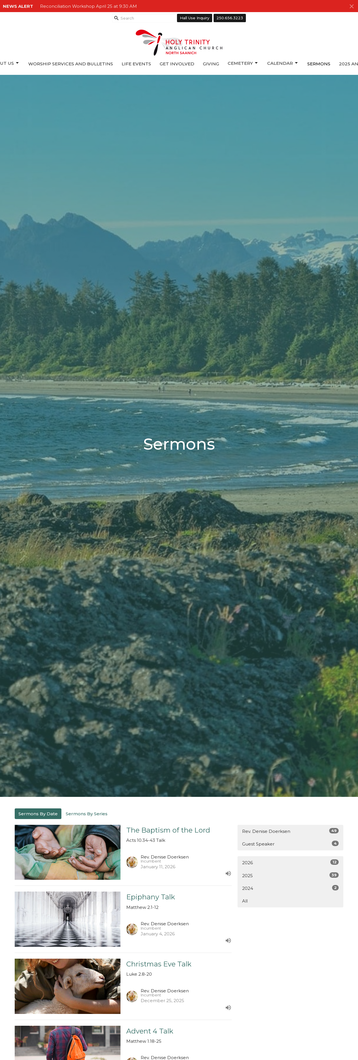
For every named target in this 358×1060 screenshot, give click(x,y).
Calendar (283, 63)
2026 (290, 862)
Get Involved (177, 64)
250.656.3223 (229, 18)
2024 (290, 888)
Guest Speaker (290, 844)
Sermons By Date (38, 813)
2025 (290, 875)
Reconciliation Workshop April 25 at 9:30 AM (88, 6)
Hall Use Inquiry (194, 18)
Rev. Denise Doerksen (290, 831)
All (245, 901)
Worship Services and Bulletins (70, 64)
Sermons (318, 64)
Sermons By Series (87, 813)
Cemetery (243, 63)
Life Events (136, 64)
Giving (211, 64)
